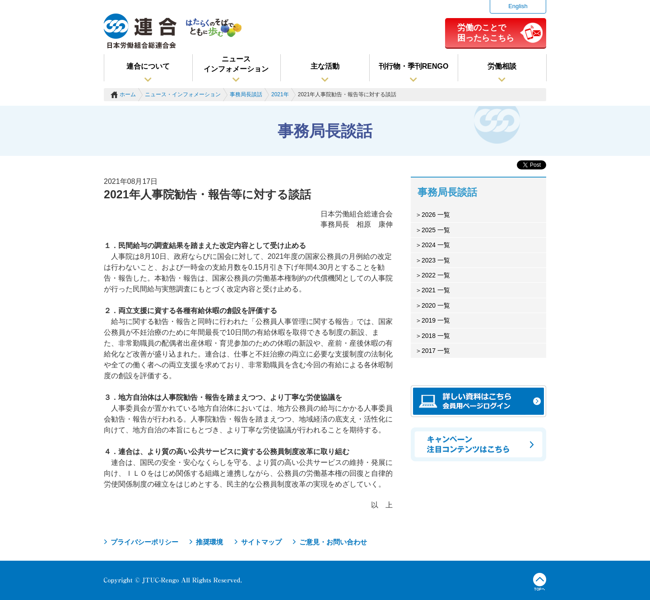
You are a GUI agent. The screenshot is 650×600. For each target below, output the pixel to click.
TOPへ (539, 582)
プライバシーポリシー (144, 542)
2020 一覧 (436, 305)
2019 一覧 (436, 320)
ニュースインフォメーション (236, 64)
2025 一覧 (436, 230)
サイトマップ (261, 542)
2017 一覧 (436, 350)
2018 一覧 (436, 335)
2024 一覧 (436, 244)
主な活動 (325, 66)
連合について (148, 66)
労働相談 (502, 66)
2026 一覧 (436, 214)
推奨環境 (209, 542)
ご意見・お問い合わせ (333, 542)
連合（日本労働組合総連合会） (140, 31)
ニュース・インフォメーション (183, 94)
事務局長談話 (246, 94)
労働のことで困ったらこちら (485, 32)
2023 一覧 (436, 260)
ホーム (128, 94)
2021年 (280, 94)
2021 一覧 (436, 290)
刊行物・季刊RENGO (414, 66)
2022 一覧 (436, 275)
